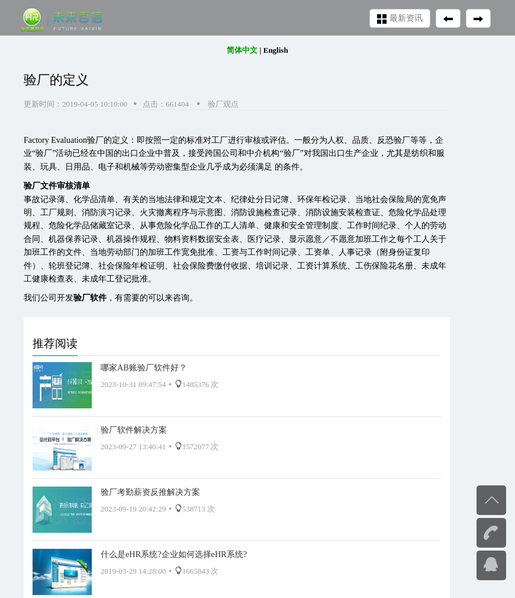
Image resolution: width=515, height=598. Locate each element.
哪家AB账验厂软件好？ (144, 367)
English (275, 50)
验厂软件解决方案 (134, 429)
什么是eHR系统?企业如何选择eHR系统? (174, 554)
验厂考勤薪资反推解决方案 (150, 492)
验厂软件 (90, 297)
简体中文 (242, 50)
